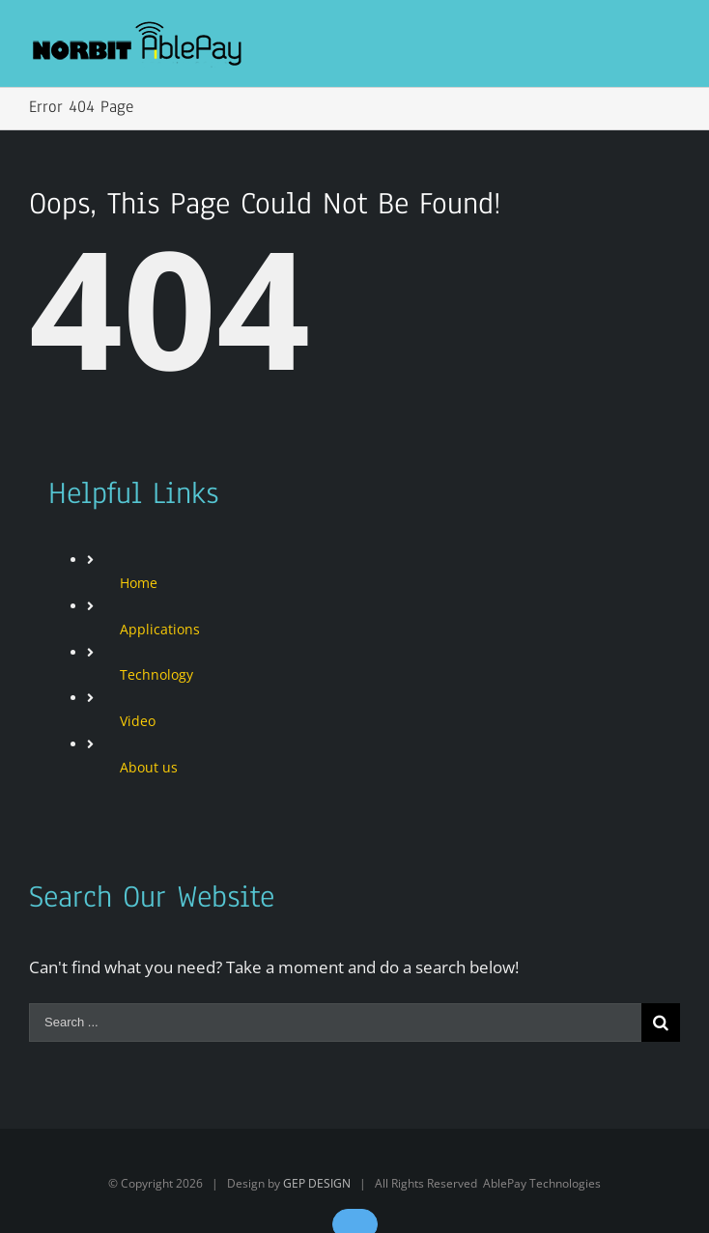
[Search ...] (335, 1022)
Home (138, 583)
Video (138, 721)
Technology (156, 674)
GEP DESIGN (317, 1183)
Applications (160, 629)
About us (149, 767)
